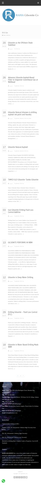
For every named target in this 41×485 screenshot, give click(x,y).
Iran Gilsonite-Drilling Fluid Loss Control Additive (20, 210)
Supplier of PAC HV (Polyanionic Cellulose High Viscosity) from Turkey (19, 428)
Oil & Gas (18, 48)
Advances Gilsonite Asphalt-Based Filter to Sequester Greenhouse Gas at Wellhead (23, 79)
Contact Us (20, 471)
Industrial (22, 118)
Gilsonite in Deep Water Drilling (20, 277)
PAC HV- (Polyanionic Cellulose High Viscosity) (14, 433)
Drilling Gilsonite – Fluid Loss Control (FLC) (22, 313)
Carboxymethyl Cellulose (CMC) (10, 424)
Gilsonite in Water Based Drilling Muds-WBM (23, 345)
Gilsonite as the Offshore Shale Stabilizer (20, 43)
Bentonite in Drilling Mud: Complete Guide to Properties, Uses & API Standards (20, 442)
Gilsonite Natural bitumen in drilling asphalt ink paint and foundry (22, 113)
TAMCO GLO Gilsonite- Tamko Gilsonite (23, 179)
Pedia (30, 118)
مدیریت (11, 48)
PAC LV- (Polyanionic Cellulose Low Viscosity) (14, 437)
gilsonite (17, 85)
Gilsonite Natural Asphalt (18, 147)
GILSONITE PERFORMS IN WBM (20, 242)
